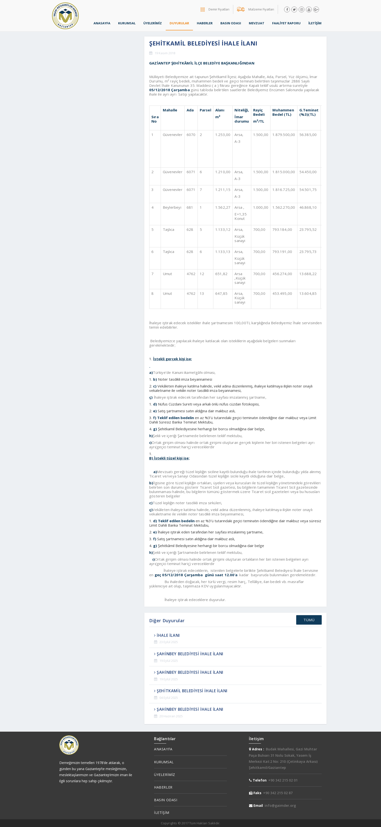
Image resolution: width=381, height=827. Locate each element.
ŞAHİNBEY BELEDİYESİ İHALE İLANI (188, 653)
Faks (255, 793)
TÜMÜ (308, 619)
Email (256, 805)
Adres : (256, 749)
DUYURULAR (179, 23)
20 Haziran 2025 (171, 716)
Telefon (258, 780)
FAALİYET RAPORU (286, 23)
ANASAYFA (102, 23)
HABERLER (205, 23)
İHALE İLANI (167, 635)
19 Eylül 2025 (168, 660)
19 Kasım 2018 (165, 53)
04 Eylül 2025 (168, 697)
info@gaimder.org (280, 805)
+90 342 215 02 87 (278, 793)
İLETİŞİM (314, 23)
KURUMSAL (127, 23)
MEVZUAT (256, 23)
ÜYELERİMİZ (152, 23)
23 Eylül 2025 (168, 642)
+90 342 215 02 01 (283, 780)
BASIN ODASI (230, 23)
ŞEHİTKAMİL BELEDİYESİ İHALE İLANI (190, 690)
